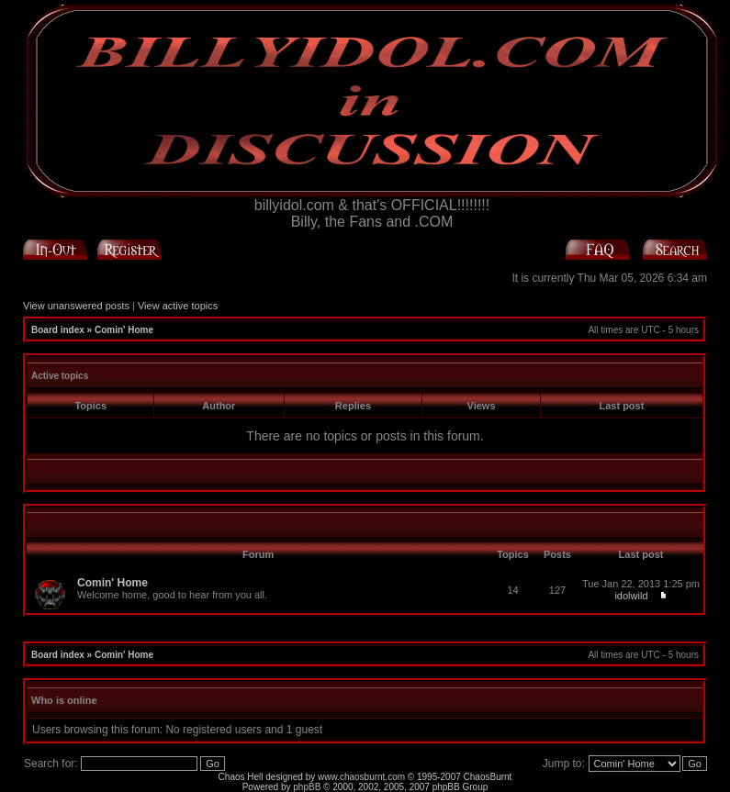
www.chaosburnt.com (361, 777)
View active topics (178, 305)
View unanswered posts (76, 305)
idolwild (630, 595)
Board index (57, 330)
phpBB (306, 787)
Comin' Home (124, 330)
